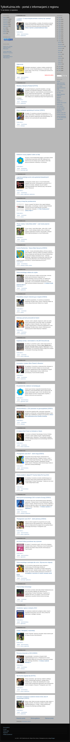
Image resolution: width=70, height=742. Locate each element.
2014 (59, 38)
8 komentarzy (24, 168)
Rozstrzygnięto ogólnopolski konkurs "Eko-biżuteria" (8, 56)
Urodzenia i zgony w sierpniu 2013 (27, 608)
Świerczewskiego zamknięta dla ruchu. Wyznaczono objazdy (34, 562)
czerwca (60, 54)
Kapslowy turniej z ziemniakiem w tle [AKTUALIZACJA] (33, 340)
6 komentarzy (24, 377)
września (60, 48)
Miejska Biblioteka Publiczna (61, 95)
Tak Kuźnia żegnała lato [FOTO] (26, 676)
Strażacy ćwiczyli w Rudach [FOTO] (27, 86)
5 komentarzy (24, 445)
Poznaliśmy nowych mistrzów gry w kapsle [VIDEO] (32, 297)
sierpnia (60, 50)
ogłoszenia (23, 78)
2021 (59, 25)
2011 (59, 68)
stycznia (60, 64)
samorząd (23, 170)
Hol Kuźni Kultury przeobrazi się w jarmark (29, 541)
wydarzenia (23, 35)
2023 (59, 21)
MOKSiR (59, 97)
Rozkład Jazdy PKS (61, 114)
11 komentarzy (24, 263)
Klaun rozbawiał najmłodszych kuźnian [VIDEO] (31, 110)
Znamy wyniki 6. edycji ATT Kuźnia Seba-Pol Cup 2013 (33, 475)
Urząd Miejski (60, 119)
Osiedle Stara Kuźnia (61, 102)
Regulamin (5, 732)
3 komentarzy (24, 124)
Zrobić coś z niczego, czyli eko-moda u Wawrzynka (8, 47)
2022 (59, 23)
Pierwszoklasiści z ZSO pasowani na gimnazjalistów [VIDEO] (35, 408)
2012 (59, 66)
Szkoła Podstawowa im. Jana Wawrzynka (61, 117)
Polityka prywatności (7, 734)
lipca (59, 52)
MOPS (58, 99)
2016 (59, 35)
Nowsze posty (21, 718)
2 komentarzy (24, 101)
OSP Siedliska (60, 106)
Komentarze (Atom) (26, 721)
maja (59, 56)
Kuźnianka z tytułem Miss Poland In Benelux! (30, 363)
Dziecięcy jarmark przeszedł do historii (28, 318)
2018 (59, 31)
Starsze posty (49, 718)
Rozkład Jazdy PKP (61, 112)
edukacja (23, 125)
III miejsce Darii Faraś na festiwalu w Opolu (29, 431)
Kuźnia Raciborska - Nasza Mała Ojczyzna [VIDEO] (32, 248)
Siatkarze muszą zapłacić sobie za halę (28, 154)
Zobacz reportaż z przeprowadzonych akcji (36, 27)
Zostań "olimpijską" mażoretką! (26, 630)
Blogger (53, 738)
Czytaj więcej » (20, 32)
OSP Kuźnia (59, 104)
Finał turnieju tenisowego (24, 587)
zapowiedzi (5, 24)
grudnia (60, 42)
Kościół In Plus (60, 90)
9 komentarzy (24, 578)
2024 (59, 19)
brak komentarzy (24, 34)
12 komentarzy (24, 689)
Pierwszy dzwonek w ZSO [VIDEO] (27, 653)
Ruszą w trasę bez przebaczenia (26, 201)
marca (59, 60)
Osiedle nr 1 (59, 100)
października (61, 46)
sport (27, 170)
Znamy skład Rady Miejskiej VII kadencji (7, 52)
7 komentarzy (24, 288)
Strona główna (35, 718)
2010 (59, 70)
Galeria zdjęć (6, 731)
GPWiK (58, 81)
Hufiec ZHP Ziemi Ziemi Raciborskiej (61, 83)
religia (4, 29)
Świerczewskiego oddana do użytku (27, 272)
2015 (59, 36)
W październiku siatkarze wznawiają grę (28, 386)
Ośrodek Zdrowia (61, 108)
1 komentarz (23, 215)
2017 (59, 33)
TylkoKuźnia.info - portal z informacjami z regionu (30, 6)
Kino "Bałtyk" (60, 86)
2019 (59, 29)
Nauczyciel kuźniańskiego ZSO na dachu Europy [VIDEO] (34, 497)
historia (26, 265)
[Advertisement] (35, 50)
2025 (59, 17)
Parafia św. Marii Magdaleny (60, 110)
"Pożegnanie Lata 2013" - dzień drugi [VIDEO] (30, 453)
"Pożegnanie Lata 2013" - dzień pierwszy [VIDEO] (31, 519)
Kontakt (5, 729)
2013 (59, 40)
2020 (59, 27)
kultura (22, 194)
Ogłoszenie (20, 64)
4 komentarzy (24, 192)
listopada (60, 44)
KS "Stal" (59, 92)
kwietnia (60, 58)
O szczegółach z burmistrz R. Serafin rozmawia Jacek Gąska (34, 573)
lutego (59, 62)
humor (4, 33)
